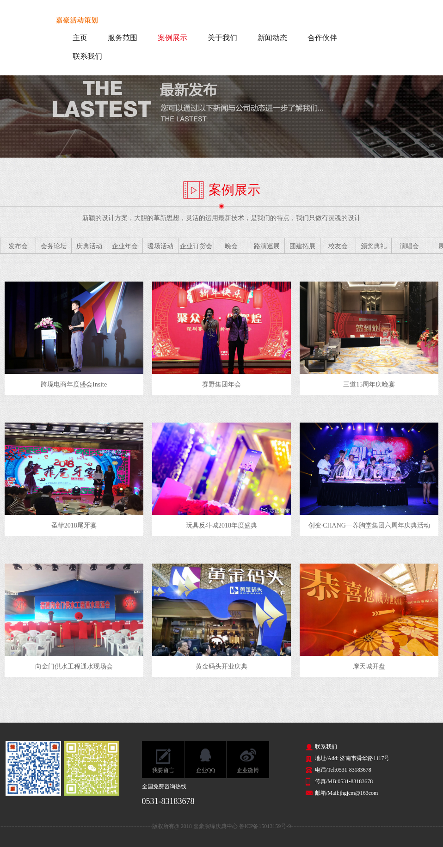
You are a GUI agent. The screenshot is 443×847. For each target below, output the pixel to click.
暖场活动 (160, 246)
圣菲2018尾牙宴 (74, 525)
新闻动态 (272, 38)
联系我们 (87, 56)
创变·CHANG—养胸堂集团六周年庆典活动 (369, 525)
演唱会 (409, 246)
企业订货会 (196, 246)
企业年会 (125, 246)
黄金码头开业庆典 (221, 666)
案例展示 (172, 38)
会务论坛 (54, 246)
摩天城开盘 (369, 666)
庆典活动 (89, 246)
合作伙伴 (322, 38)
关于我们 (222, 38)
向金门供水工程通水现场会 (74, 666)
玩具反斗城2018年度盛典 (221, 525)
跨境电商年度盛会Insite (74, 384)
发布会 (18, 246)
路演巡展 (267, 246)
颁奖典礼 (374, 246)
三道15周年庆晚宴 (369, 384)
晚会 (231, 246)
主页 (80, 38)
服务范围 (122, 38)
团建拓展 (302, 246)
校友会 (338, 246)
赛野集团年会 (221, 384)
